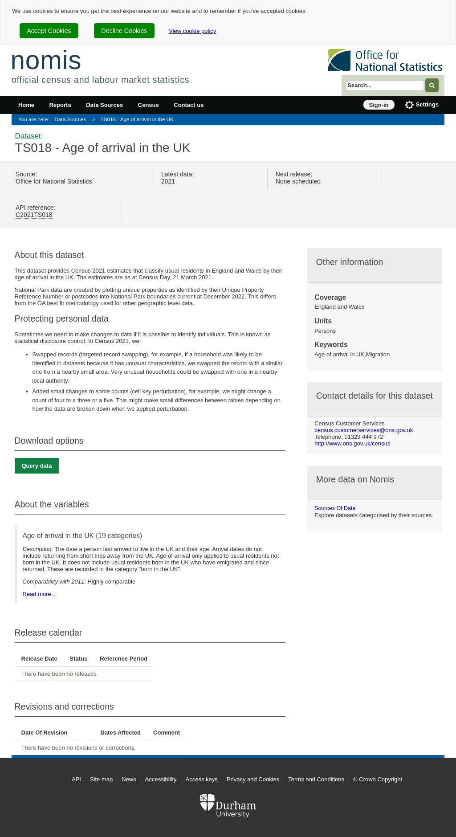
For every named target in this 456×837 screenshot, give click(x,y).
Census (148, 105)
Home (26, 105)
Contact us (189, 105)
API (76, 779)
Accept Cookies (49, 30)
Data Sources (104, 105)
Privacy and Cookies (253, 779)
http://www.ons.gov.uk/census (352, 443)
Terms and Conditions (316, 779)
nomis (45, 59)
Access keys (202, 779)
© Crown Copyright (377, 779)
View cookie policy (192, 31)
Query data (37, 465)
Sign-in (379, 105)
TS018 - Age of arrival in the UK (137, 119)
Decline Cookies (124, 30)
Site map (101, 779)
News (129, 779)
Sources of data (334, 508)
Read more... (39, 594)
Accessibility (161, 779)
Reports (60, 105)
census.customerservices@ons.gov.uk (363, 430)
